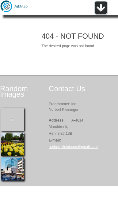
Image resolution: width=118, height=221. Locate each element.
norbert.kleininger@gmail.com (73, 147)
